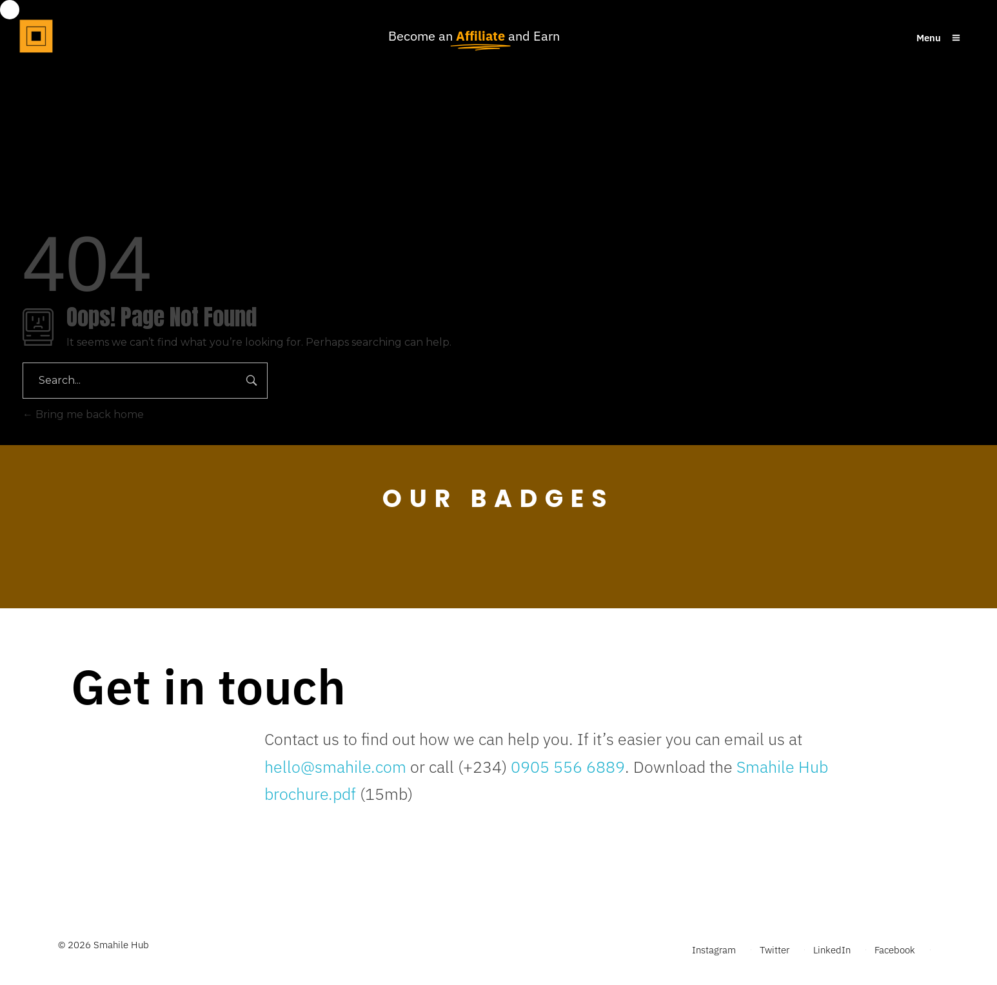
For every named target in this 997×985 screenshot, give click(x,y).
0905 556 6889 (566, 766)
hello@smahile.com (335, 766)
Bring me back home (83, 414)
